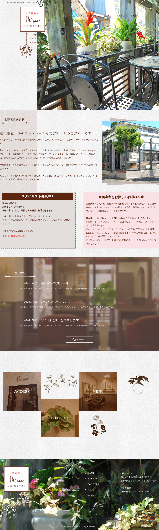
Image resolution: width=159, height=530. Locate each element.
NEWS (136, 16)
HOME (72, 16)
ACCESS (86, 16)
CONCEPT (104, 16)
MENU (120, 16)
